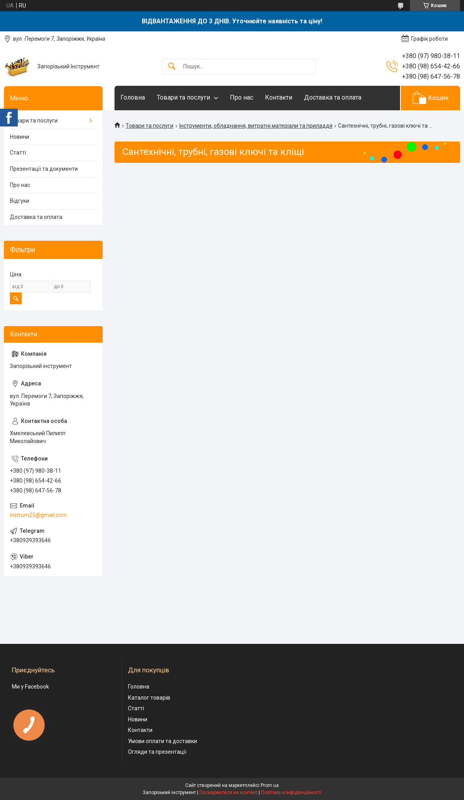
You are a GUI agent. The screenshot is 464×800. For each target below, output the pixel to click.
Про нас (241, 97)
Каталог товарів (149, 697)
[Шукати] (171, 66)
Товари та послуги (183, 97)
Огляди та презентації (157, 752)
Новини (19, 137)
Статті (18, 152)
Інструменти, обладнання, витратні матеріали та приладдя (256, 126)
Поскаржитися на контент (228, 792)
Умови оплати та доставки (162, 741)
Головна (132, 97)
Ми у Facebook (30, 686)
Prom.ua (270, 785)
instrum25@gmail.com (38, 515)
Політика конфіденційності (291, 792)
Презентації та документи (44, 169)
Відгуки (19, 201)
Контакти (278, 97)
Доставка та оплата (332, 97)
